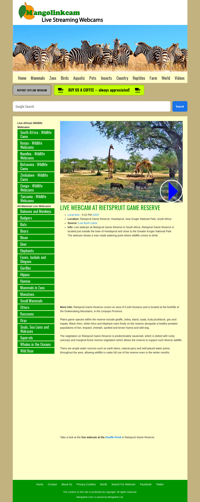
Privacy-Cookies (86, 484)
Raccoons (27, 314)
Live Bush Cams (87, 223)
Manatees (27, 294)
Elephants (27, 250)
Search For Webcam (123, 484)
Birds (65, 78)
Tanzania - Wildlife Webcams (33, 198)
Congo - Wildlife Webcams (31, 188)
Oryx (23, 320)
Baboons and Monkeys (35, 211)
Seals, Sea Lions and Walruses (34, 329)
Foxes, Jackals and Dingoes (33, 259)
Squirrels (26, 337)
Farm (153, 78)
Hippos (25, 274)
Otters (24, 307)
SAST (95, 214)
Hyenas (25, 281)
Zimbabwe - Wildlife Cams (34, 177)
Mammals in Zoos (32, 287)
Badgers (26, 218)
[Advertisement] (36, 419)
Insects (106, 78)
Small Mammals (31, 301)
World (166, 78)
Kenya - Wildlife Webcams (31, 145)
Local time (74, 214)
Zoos (52, 78)
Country (122, 78)
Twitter (160, 484)
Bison (24, 237)
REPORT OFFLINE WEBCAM (32, 90)
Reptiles (139, 78)
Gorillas (25, 268)
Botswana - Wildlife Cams (34, 166)
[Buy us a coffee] (99, 90)
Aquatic (79, 78)
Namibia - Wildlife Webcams (32, 156)
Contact (52, 484)
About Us (66, 484)
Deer (23, 244)
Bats (23, 224)
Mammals (38, 78)
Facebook (145, 484)
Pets (92, 78)
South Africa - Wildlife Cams (36, 134)
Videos (180, 78)
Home (22, 78)
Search (180, 106)
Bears (24, 231)
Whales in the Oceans (35, 344)
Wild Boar (27, 351)
